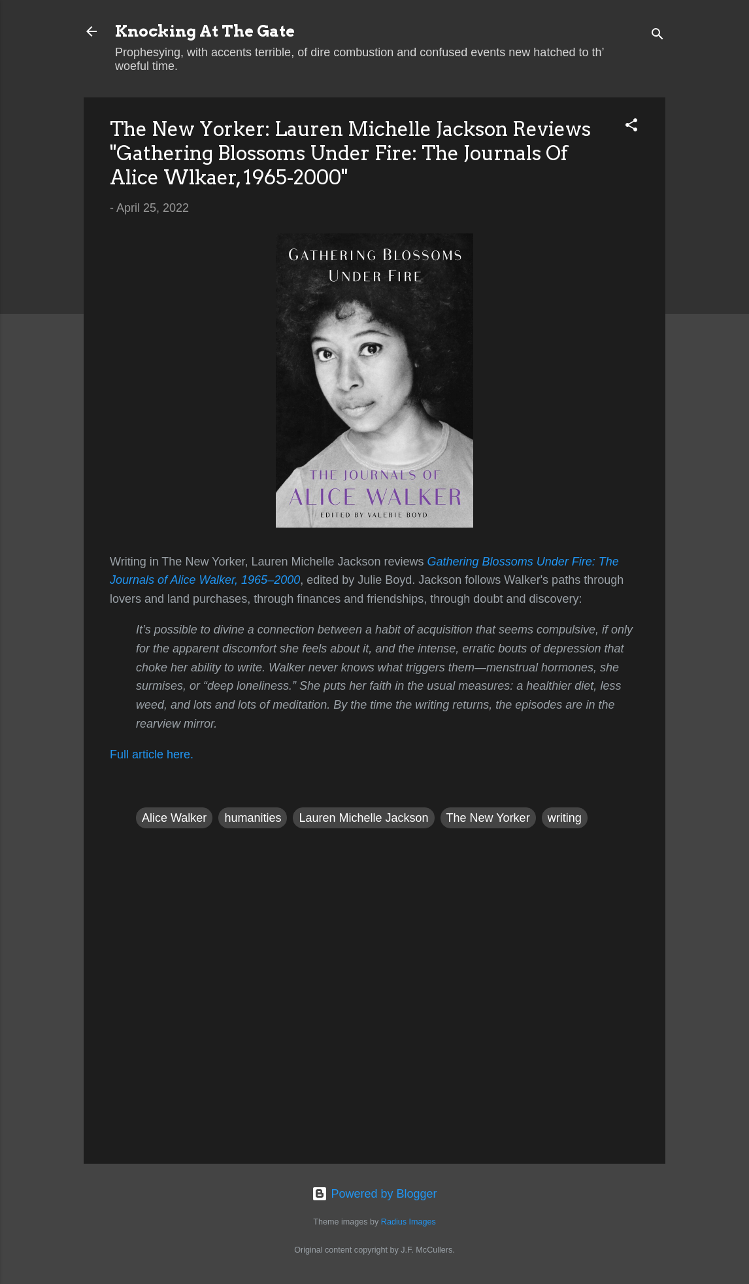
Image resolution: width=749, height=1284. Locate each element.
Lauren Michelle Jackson (363, 817)
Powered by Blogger (374, 1193)
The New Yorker (488, 817)
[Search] (657, 36)
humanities (252, 817)
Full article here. (151, 754)
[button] (631, 127)
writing (565, 817)
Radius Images (408, 1221)
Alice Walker (174, 817)
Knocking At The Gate (205, 31)
